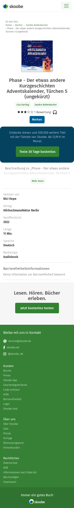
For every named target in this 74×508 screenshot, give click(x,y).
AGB (5, 467)
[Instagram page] (37, 354)
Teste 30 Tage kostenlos (37, 152)
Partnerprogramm (13, 442)
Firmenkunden (11, 447)
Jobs (5, 428)
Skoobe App (10, 380)
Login (6, 403)
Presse (7, 433)
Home (9, 25)
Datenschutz (10, 462)
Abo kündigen (11, 477)
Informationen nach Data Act (20, 472)
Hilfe (6, 394)
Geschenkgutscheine (15, 384)
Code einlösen (11, 389)
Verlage (7, 438)
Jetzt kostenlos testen (37, 308)
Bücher (19, 25)
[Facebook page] (37, 347)
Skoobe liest (10, 408)
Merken (37, 119)
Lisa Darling (22, 104)
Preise (6, 375)
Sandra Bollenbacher (37, 25)
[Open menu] (66, 6)
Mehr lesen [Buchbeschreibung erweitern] (38, 181)
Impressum (9, 481)
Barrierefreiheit (12, 399)
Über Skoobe (10, 423)
